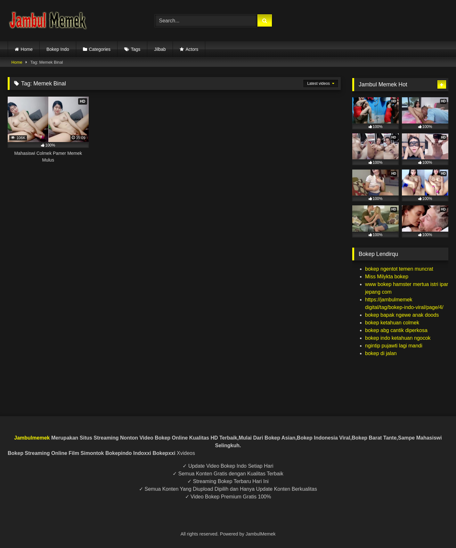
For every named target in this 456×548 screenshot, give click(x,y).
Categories (99, 49)
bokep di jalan (381, 353)
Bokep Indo (57, 49)
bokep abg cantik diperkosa (396, 330)
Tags (136, 49)
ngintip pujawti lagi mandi (393, 345)
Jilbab (160, 49)
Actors (191, 49)
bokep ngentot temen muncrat (399, 269)
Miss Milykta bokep (386, 276)
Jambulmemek (32, 438)
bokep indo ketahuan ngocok (398, 338)
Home (27, 49)
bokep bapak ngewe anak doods (402, 315)
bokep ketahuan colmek (392, 322)
